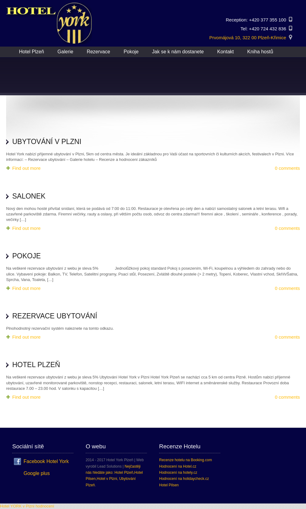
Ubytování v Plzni (46, 142)
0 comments (287, 168)
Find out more (26, 168)
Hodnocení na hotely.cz (178, 472)
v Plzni (28, 506)
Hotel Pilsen (169, 485)
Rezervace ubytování (54, 316)
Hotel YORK (11, 506)
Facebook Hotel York (46, 461)
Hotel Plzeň (36, 365)
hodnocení (44, 506)
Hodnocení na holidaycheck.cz (184, 479)
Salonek (29, 196)
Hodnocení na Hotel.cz (177, 466)
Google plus (37, 473)
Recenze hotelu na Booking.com (185, 460)
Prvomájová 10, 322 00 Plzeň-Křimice (247, 37)
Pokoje (26, 256)
